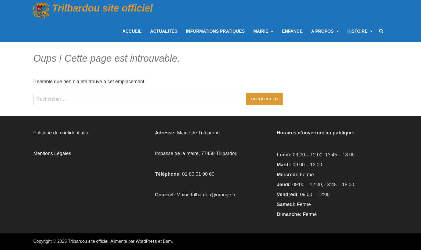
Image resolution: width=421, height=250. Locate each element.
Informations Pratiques (215, 31)
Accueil (131, 31)
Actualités (163, 31)
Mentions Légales (52, 153)
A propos (322, 31)
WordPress (146, 241)
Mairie (260, 31)
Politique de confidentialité (61, 132)
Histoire (357, 31)
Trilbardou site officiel (102, 8)
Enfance (292, 31)
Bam (167, 241)
